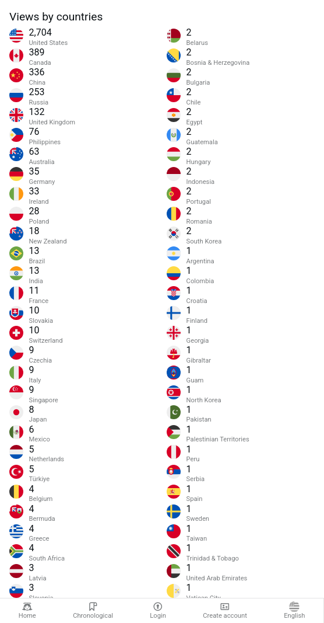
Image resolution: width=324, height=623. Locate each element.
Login (158, 610)
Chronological (93, 610)
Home (27, 610)
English (294, 610)
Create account (225, 610)
